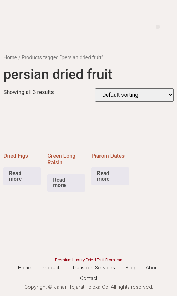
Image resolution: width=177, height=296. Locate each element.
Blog (130, 267)
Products (52, 267)
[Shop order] (134, 95)
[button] (158, 27)
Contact (88, 278)
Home (10, 57)
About (152, 267)
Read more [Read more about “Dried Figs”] (15, 176)
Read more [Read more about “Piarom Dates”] (103, 176)
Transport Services (93, 267)
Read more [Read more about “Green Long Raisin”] (59, 183)
